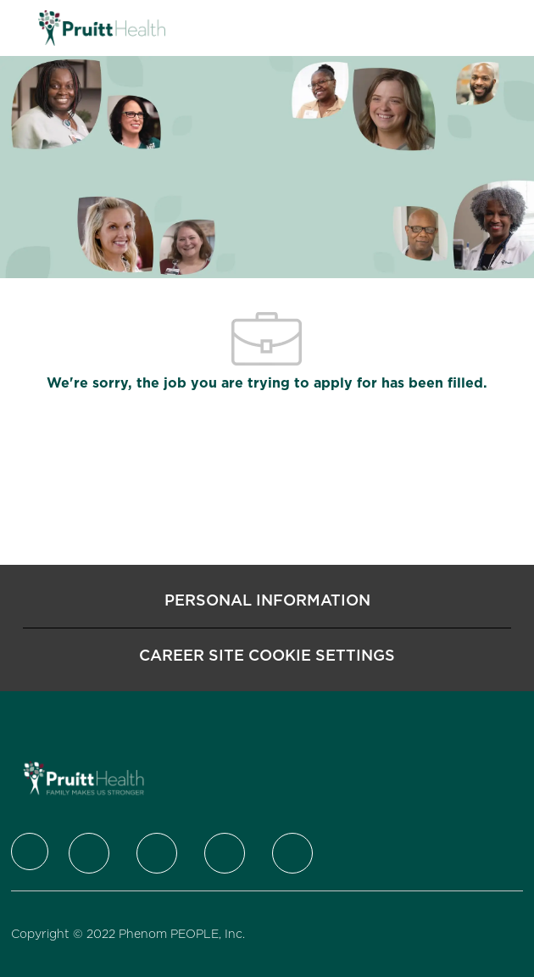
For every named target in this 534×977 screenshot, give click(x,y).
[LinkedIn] (156, 853)
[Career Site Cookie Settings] (267, 655)
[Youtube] (292, 853)
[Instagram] (224, 853)
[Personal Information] (267, 600)
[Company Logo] (101, 27)
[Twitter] (89, 853)
